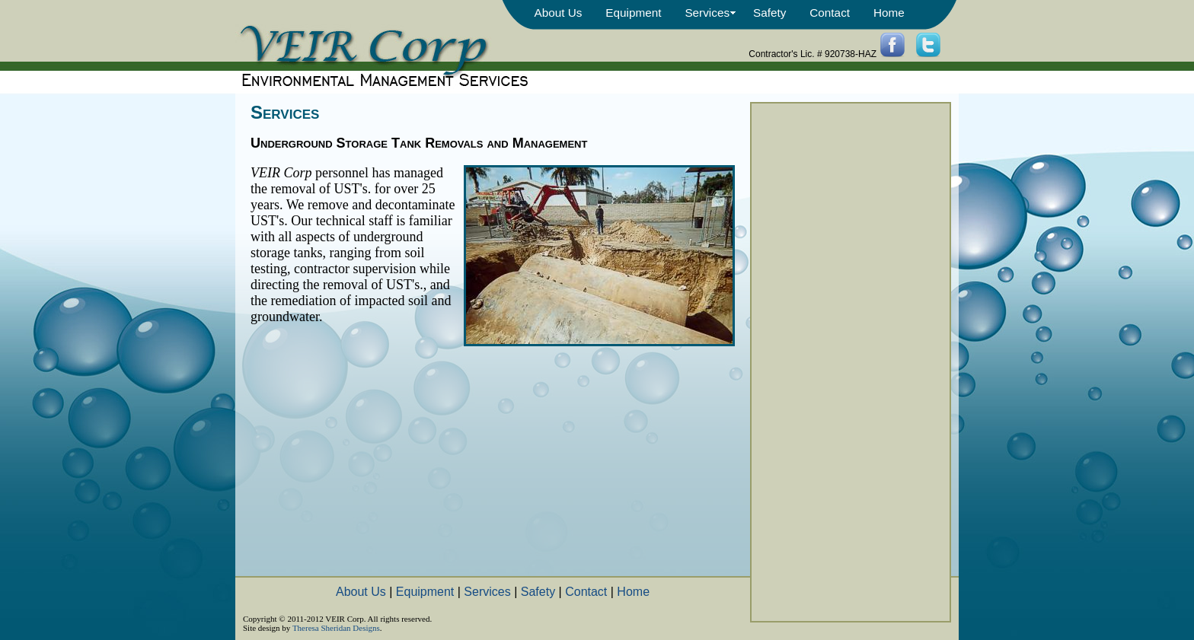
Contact (829, 12)
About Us (558, 12)
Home (889, 12)
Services (707, 12)
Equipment (633, 12)
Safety (769, 12)
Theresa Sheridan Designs (336, 627)
